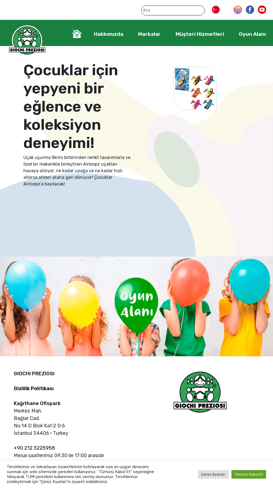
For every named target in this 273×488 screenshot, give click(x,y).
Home (77, 34)
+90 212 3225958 (34, 448)
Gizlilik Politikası (34, 388)
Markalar (149, 34)
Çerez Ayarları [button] (213, 474)
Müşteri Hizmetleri (200, 34)
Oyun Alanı (252, 34)
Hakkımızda (108, 34)
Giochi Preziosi (27, 40)
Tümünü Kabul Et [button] (249, 474)
